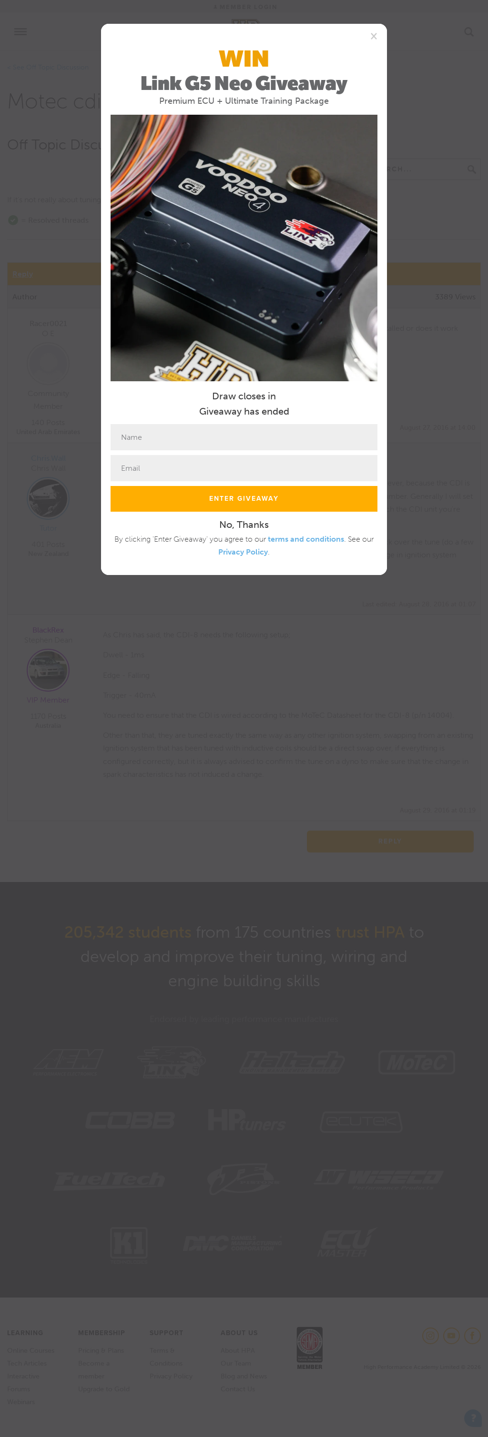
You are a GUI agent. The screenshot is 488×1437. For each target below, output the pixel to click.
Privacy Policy (243, 551)
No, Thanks (244, 524)
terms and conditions (306, 539)
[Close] (373, 35)
